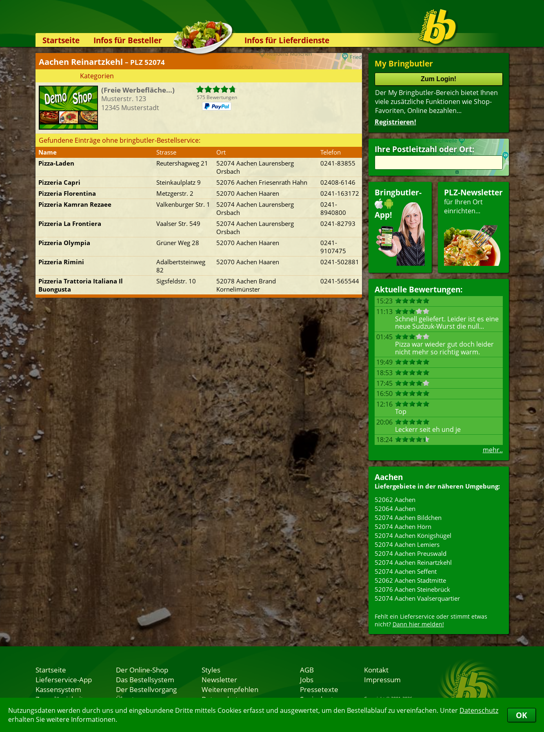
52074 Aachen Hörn (403, 526)
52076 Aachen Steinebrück (412, 589)
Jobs (306, 679)
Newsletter (219, 679)
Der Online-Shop (142, 670)
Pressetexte (319, 689)
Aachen (389, 477)
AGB (307, 670)
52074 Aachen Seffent (406, 571)
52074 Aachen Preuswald (410, 553)
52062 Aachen (395, 499)
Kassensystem (58, 689)
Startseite (61, 40)
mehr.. (493, 449)
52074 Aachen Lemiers (407, 544)
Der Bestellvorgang (146, 689)
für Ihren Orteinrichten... (473, 226)
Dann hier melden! (418, 624)
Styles (211, 670)
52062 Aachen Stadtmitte (410, 580)
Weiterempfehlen (230, 689)
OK (521, 715)
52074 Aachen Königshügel (413, 535)
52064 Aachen (395, 508)
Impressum (382, 679)
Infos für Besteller (127, 40)
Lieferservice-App (64, 679)
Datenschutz (479, 710)
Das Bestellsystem (145, 679)
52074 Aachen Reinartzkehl (413, 562)
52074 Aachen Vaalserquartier (417, 598)
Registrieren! (395, 121)
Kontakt (376, 670)
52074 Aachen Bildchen (408, 517)
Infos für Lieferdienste (286, 40)
